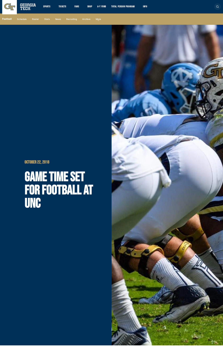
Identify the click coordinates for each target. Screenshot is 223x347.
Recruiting (71, 20)
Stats (47, 20)
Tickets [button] (64, 7)
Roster (35, 20)
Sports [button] (47, 7)
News (58, 20)
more (98, 20)
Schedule (22, 20)
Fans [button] (80, 7)
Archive (86, 20)
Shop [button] (94, 7)
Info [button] (154, 7)
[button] (217, 7)
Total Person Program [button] (130, 7)
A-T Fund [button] (107, 7)
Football (7, 20)
